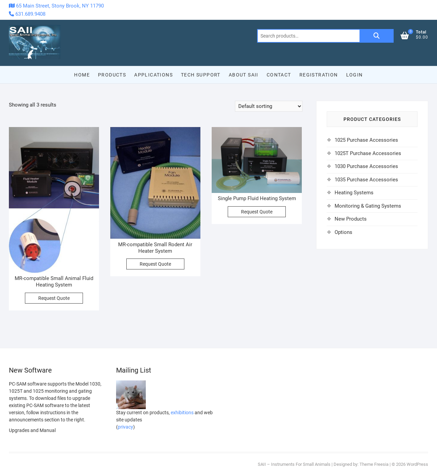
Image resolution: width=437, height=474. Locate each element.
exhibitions (182, 412)
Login (354, 75)
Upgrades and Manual (32, 430)
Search (377, 36)
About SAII (243, 75)
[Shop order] (268, 106)
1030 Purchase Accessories (366, 166)
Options (343, 232)
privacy (125, 427)
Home (82, 75)
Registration (318, 75)
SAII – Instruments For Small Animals (294, 464)
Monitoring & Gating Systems (368, 206)
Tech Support (201, 75)
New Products (351, 219)
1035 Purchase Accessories (366, 180)
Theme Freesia (374, 464)
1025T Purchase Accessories (368, 153)
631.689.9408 (27, 14)
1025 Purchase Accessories (366, 140)
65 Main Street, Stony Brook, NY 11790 (56, 6)
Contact (279, 75)
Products (112, 75)
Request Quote (54, 298)
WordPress (417, 464)
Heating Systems (354, 193)
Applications (153, 75)
